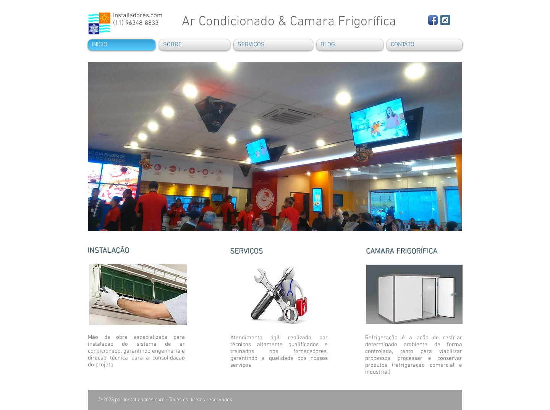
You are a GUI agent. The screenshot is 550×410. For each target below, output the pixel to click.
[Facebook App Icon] (433, 20)
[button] (275, 146)
